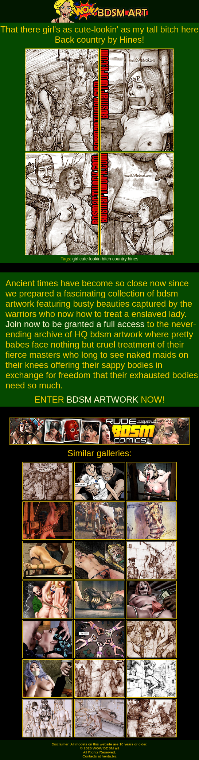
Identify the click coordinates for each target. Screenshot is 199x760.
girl (75, 258)
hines (133, 258)
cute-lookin (90, 258)
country (119, 258)
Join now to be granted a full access (75, 324)
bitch (106, 258)
